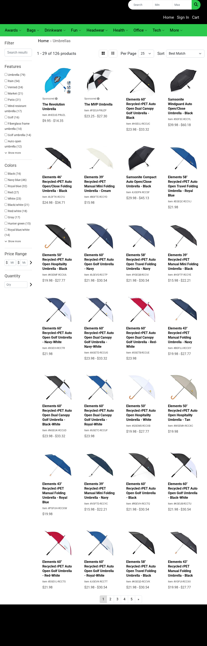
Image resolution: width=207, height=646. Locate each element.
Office (140, 30)
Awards (13, 30)
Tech (158, 30)
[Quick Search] (140, 5)
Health (120, 30)
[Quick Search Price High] (182, 5)
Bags (33, 30)
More (176, 30)
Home (168, 17)
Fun (76, 30)
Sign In (183, 17)
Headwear (97, 30)
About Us (78, 616)
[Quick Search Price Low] (162, 5)
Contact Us (129, 610)
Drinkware (55, 30)
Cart (195, 17)
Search (129, 616)
